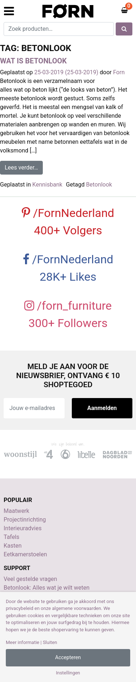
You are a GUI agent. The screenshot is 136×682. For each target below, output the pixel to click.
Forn (119, 72)
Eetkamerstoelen (25, 554)
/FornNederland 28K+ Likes (68, 268)
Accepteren (68, 657)
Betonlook (99, 184)
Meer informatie (22, 642)
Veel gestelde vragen (30, 579)
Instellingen (68, 672)
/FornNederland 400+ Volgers (68, 221)
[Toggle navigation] (9, 11)
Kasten (13, 545)
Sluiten (50, 642)
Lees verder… (24, 167)
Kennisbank (47, 184)
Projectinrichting (25, 519)
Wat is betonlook (33, 61)
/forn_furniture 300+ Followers (68, 314)
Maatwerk (16, 510)
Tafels (11, 537)
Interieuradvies (23, 528)
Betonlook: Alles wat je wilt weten (47, 587)
